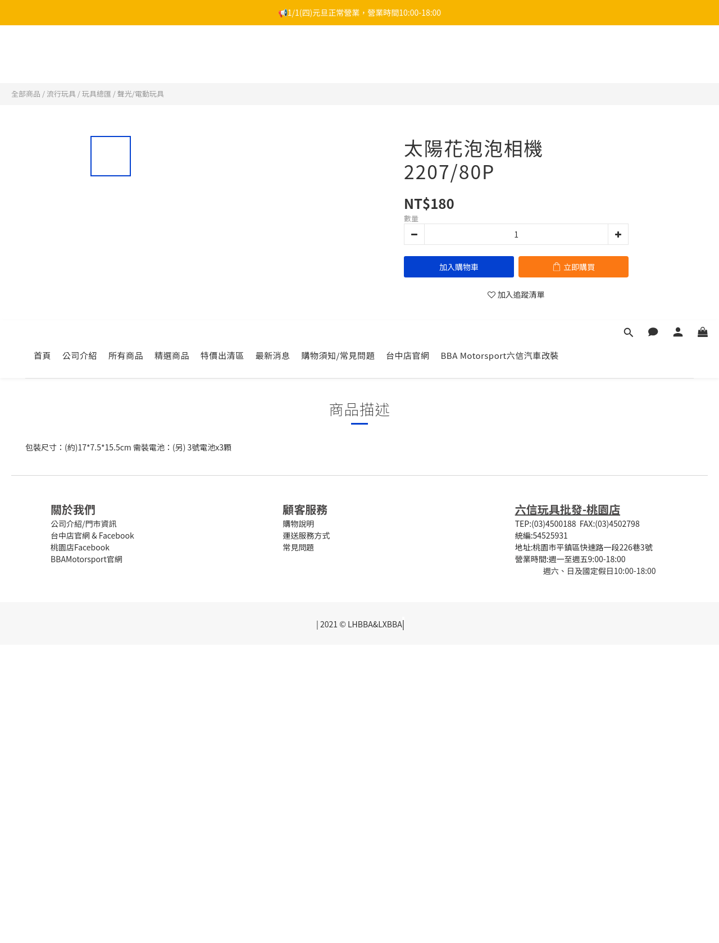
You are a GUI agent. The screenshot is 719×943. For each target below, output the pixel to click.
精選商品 (171, 60)
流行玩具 (61, 93)
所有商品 (125, 60)
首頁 (42, 60)
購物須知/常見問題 (338, 60)
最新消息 (273, 60)
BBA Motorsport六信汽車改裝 (500, 60)
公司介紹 (79, 60)
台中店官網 (408, 60)
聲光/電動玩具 (140, 93)
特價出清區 (222, 60)
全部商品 (25, 93)
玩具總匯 (96, 93)
